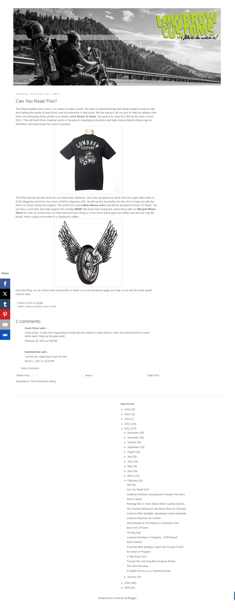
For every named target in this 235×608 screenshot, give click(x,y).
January (132, 576)
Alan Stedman (77, 197)
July (130, 456)
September (133, 447)
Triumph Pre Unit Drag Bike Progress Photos (151, 561)
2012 (128, 424)
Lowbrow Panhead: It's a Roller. (144, 518)
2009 (128, 587)
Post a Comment (30, 368)
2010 (128, 583)
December (133, 432)
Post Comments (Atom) (43, 381)
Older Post (153, 375)
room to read (49, 306)
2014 (128, 419)
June (130, 461)
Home (88, 375)
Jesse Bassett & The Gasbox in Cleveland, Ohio (153, 523)
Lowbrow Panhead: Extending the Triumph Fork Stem (156, 494)
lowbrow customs (33, 306)
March (131, 475)
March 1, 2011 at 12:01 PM (39, 361)
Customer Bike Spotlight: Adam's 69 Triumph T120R (155, 547)
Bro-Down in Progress (139, 551)
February (132, 480)
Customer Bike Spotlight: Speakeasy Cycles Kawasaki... (157, 513)
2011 (128, 428)
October (132, 442)
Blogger (132, 598)
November (133, 437)
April (130, 471)
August (131, 452)
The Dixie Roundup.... (139, 566)
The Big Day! (134, 532)
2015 (128, 414)
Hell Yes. (131, 484)
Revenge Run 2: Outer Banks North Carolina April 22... (156, 503)
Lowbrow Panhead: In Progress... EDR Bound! (152, 537)
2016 (128, 409)
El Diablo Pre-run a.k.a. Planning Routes (149, 571)
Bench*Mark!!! (134, 542)
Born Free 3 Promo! (137, 527)
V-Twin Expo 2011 (137, 556)
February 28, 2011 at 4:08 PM (41, 340)
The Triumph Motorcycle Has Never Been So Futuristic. (157, 508)
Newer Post (23, 375)
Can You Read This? (138, 489)
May (130, 466)
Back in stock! (134, 499)
